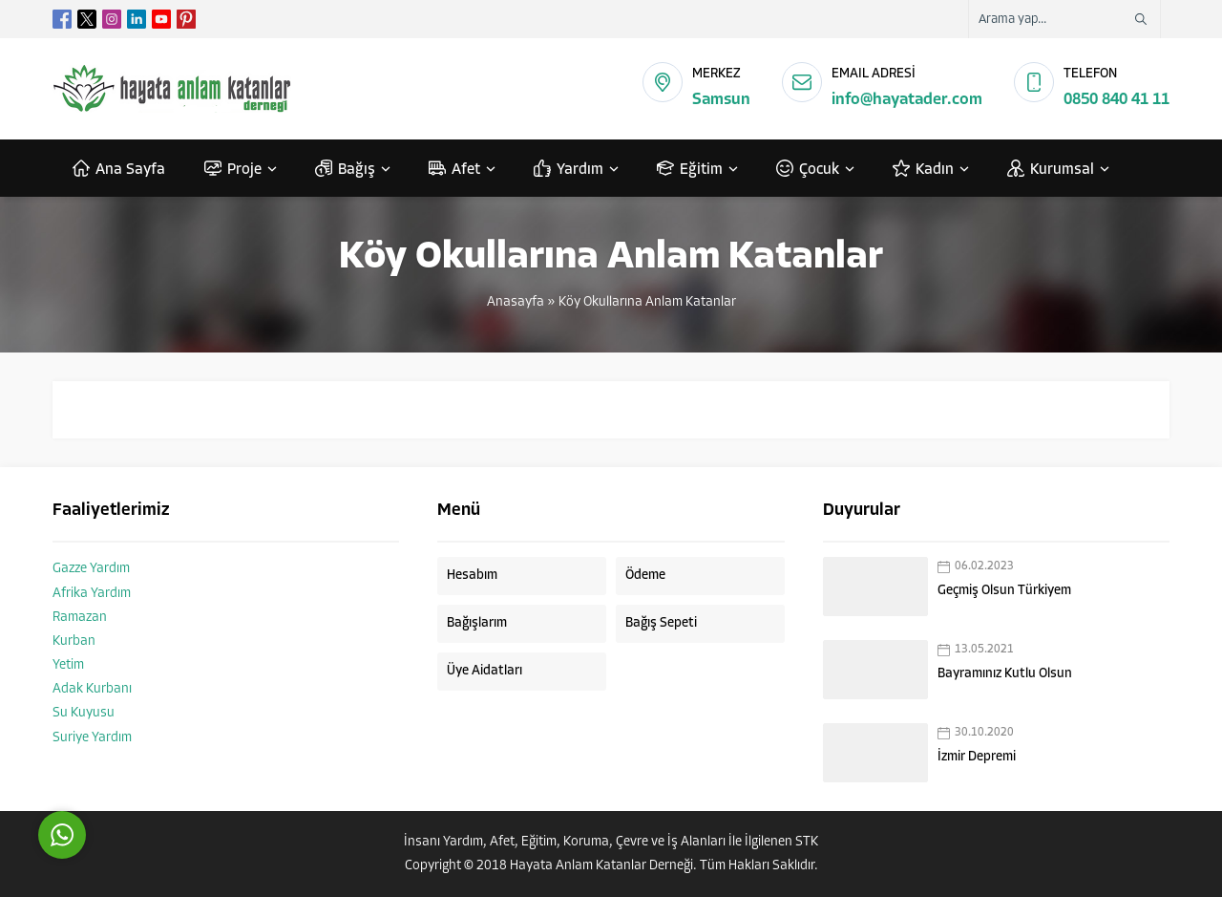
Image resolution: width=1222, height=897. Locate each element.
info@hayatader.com (907, 100)
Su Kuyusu (84, 713)
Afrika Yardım (92, 594)
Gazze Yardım (91, 569)
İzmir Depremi (977, 757)
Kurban (74, 641)
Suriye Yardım (92, 738)
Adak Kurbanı (92, 689)
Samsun (721, 100)
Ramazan (80, 617)
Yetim (68, 665)
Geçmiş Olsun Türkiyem (1004, 591)
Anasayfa (515, 302)
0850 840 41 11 (1116, 100)
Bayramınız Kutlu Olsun (1005, 674)
